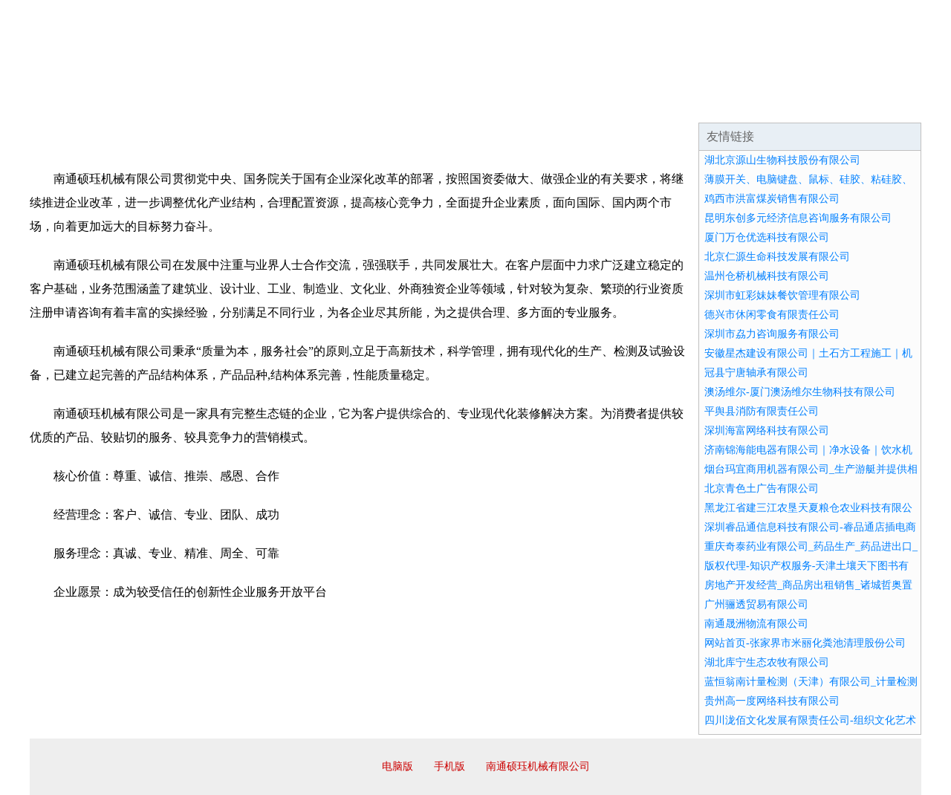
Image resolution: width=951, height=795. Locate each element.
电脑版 (397, 766)
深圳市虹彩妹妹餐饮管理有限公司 (782, 295)
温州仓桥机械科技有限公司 (766, 276)
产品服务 (345, 104)
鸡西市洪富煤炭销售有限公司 (772, 198)
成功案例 (434, 104)
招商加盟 (523, 104)
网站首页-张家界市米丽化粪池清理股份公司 (805, 643)
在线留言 (879, 104)
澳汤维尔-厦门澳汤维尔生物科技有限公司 (799, 392)
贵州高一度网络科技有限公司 (772, 701)
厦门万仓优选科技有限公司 (766, 237)
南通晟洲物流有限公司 (756, 623)
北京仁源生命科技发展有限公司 (777, 256)
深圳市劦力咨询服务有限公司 (772, 334)
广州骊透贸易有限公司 (756, 604)
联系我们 (701, 104)
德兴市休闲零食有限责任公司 (772, 314)
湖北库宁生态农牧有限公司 (766, 662)
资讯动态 (790, 104)
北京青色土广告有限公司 (761, 488)
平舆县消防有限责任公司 (761, 411)
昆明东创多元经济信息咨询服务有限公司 (798, 218)
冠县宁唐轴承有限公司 (756, 372)
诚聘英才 (612, 104)
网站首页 (77, 104)
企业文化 (255, 104)
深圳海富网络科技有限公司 (766, 430)
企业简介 (166, 104)
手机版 (449, 766)
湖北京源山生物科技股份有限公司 (782, 160)
